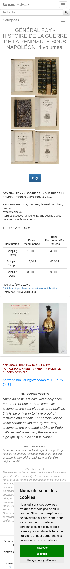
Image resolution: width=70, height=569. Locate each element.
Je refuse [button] (41, 553)
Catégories (11, 20)
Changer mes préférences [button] (42, 560)
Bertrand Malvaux (16, 4)
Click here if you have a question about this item (30, 288)
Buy (35, 178)
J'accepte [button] (42, 547)
